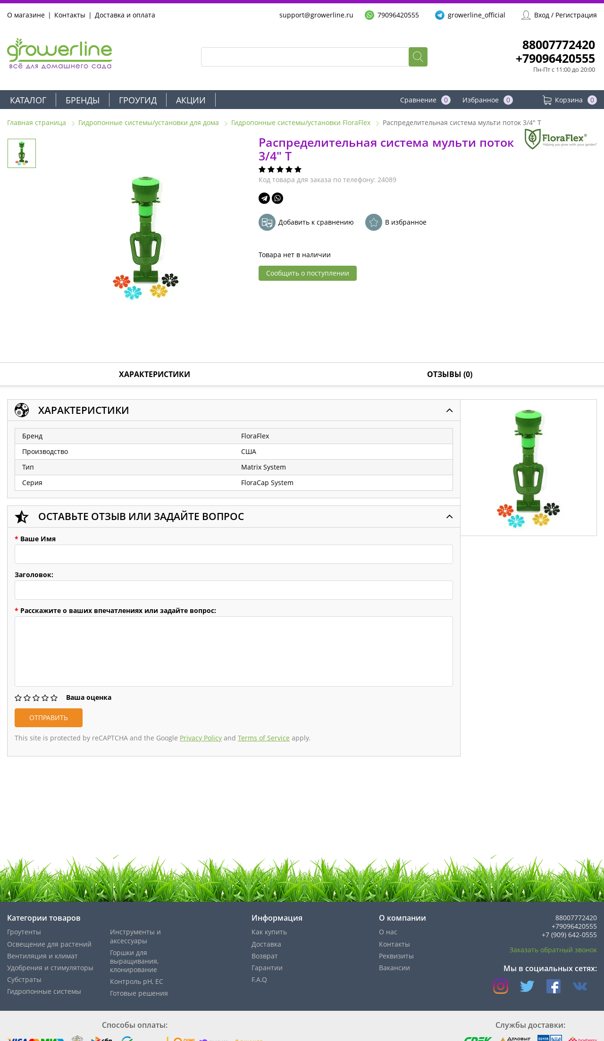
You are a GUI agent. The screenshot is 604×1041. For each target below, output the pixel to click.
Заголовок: (34, 575)
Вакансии (394, 967)
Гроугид (138, 100)
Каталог (28, 100)
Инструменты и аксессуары (135, 936)
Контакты (69, 14)
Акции (191, 100)
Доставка (266, 944)
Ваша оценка (88, 697)
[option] (145, 237)
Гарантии (267, 967)
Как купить (269, 931)
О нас (388, 931)
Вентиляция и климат (42, 955)
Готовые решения (139, 993)
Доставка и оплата (125, 14)
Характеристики (154, 374)
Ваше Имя (35, 539)
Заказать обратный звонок (553, 949)
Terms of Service (264, 737)
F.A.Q (259, 979)
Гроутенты (24, 931)
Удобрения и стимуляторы (50, 967)
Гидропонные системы (44, 991)
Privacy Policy (201, 737)
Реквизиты (396, 955)
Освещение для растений (49, 944)
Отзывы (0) (449, 374)
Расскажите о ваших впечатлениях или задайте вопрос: (115, 610)
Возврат (265, 955)
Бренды (83, 100)
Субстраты (24, 979)
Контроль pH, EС (136, 981)
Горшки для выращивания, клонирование (134, 961)
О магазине (26, 14)
